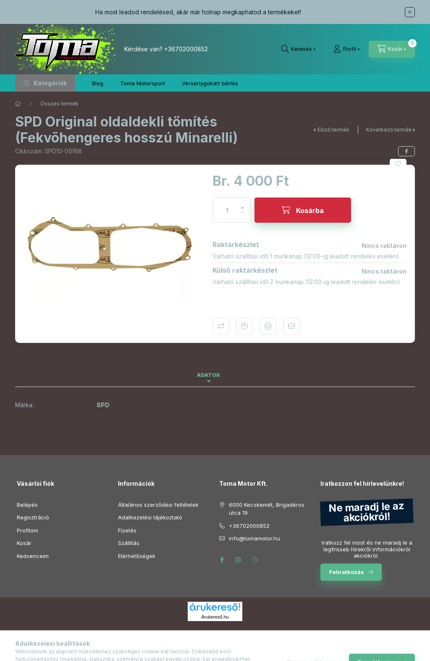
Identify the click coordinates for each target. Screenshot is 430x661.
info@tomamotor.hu (254, 538)
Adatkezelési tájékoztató (150, 517)
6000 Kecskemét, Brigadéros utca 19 (266, 508)
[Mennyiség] (227, 210)
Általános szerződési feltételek (158, 504)
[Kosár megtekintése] (392, 49)
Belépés (27, 504)
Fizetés (127, 530)
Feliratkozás (346, 572)
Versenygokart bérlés (210, 83)
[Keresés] (299, 49)
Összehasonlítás (220, 326)
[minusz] (242, 216)
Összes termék (59, 103)
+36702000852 (186, 49)
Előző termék (333, 129)
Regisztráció (33, 517)
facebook (221, 559)
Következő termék (389, 129)
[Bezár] (410, 12)
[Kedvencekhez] (398, 164)
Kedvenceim (33, 556)
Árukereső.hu (214, 616)
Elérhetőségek (136, 556)
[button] (45, 83)
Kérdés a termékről (244, 326)
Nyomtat (268, 326)
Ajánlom (291, 326)
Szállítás (128, 543)
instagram (238, 559)
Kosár (24, 543)
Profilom (27, 530)
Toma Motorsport (142, 83)
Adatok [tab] (208, 375)
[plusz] (242, 204)
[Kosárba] (302, 210)
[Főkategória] (18, 104)
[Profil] (347, 49)
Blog (97, 83)
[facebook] (406, 151)
